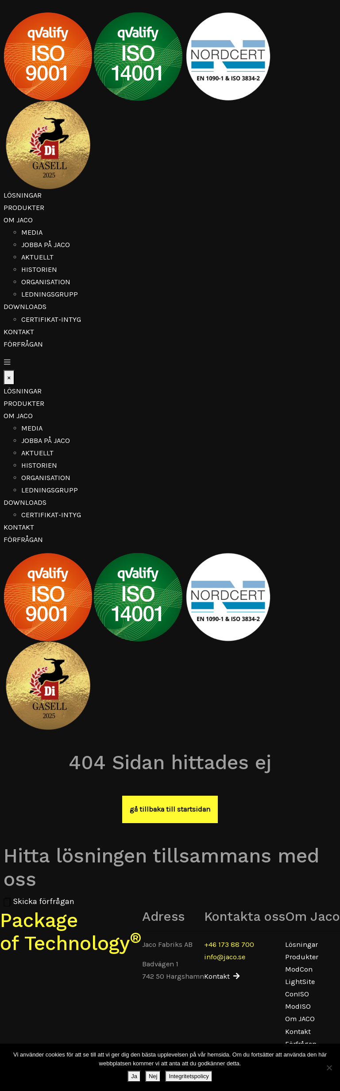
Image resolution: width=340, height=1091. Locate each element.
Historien (39, 269)
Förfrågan (23, 344)
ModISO (298, 1006)
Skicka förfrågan (39, 901)
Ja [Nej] (134, 1076)
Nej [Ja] (153, 1076)
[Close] (9, 377)
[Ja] (329, 1067)
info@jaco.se (224, 957)
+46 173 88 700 (229, 944)
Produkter (24, 207)
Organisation (45, 282)
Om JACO (18, 220)
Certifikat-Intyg (51, 319)
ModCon (299, 969)
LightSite (300, 981)
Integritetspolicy (189, 1076)
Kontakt (19, 332)
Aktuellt (37, 257)
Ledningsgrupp (49, 294)
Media (31, 232)
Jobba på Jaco (45, 244)
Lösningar (23, 195)
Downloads (25, 306)
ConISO (297, 994)
